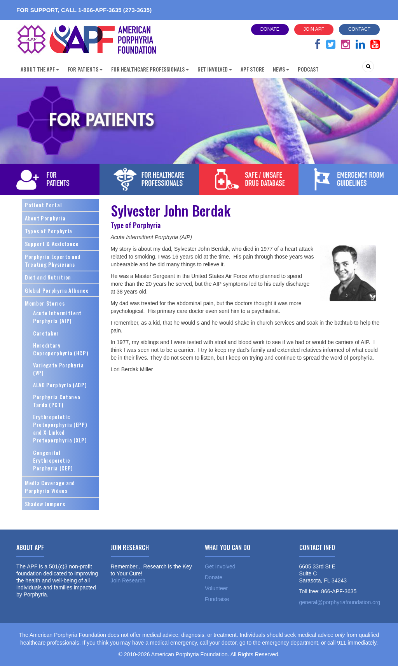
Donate (269, 29)
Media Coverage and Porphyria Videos (50, 487)
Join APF (314, 29)
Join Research (128, 580)
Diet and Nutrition (48, 277)
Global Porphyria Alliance (57, 290)
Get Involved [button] (214, 69)
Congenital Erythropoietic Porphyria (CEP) (53, 460)
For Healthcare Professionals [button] (150, 69)
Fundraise (217, 599)
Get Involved (220, 566)
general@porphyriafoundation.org (340, 602)
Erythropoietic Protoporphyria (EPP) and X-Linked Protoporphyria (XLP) (60, 428)
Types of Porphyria (48, 231)
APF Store (252, 69)
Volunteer (216, 588)
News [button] (281, 69)
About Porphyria (45, 218)
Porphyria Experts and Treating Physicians (52, 260)
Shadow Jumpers (45, 504)
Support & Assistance (52, 243)
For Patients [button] (85, 69)
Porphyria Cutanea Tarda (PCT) (56, 401)
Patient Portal (43, 205)
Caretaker (46, 333)
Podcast (308, 69)
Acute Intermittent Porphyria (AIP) (57, 317)
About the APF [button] (40, 69)
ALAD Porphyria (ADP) (60, 385)
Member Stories (45, 303)
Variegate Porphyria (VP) (58, 369)
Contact (359, 29)
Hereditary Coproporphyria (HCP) (60, 349)
